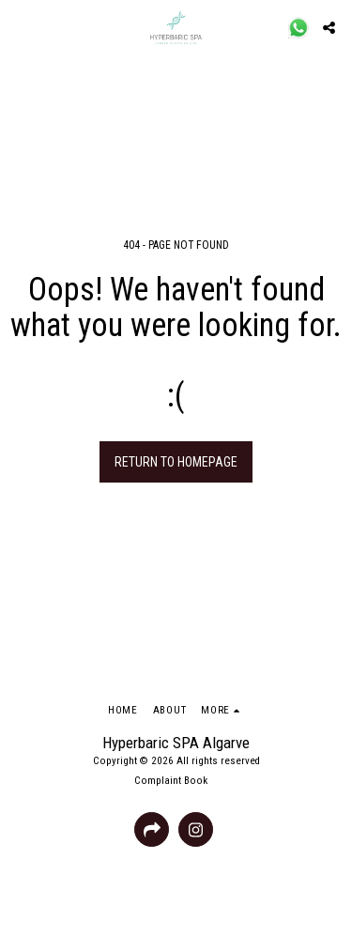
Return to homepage (176, 461)
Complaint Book (170, 781)
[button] (21, 27)
